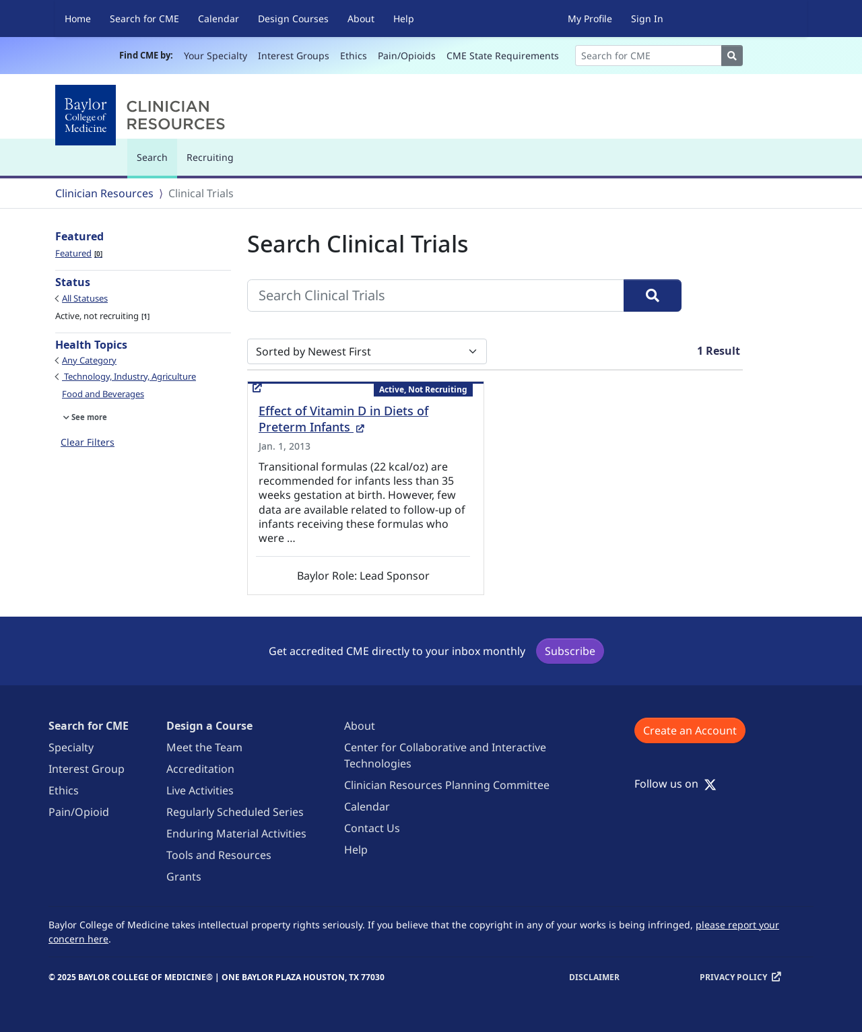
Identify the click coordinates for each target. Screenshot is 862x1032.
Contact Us (372, 828)
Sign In (647, 18)
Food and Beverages (103, 394)
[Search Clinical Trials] (435, 295)
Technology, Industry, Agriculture (129, 376)
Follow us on (675, 783)
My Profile (590, 18)
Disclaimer (594, 977)
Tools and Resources (218, 855)
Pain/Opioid (78, 811)
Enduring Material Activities (236, 833)
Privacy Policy (733, 977)
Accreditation (200, 768)
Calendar (218, 18)
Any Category (89, 360)
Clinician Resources (104, 193)
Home (78, 18)
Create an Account (690, 730)
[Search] (648, 55)
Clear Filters (87, 442)
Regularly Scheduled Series (235, 811)
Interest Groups (293, 55)
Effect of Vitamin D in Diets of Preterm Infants (343, 419)
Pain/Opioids (407, 55)
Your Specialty (215, 55)
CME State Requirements (502, 55)
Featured (78, 253)
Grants (183, 876)
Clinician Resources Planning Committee (447, 785)
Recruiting (210, 157)
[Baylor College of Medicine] (142, 115)
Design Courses (293, 18)
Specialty (71, 747)
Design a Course (209, 725)
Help (403, 18)
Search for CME (144, 18)
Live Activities (200, 790)
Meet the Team (204, 747)
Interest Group (86, 768)
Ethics (353, 55)
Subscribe (570, 651)
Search (155, 163)
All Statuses (85, 298)
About (360, 18)
